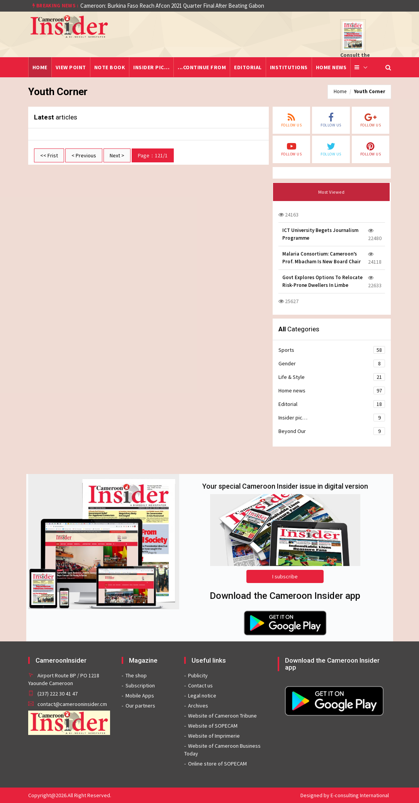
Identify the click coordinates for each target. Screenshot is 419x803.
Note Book (110, 67)
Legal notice (202, 695)
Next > (117, 155)
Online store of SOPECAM (217, 763)
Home (39, 67)
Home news (331, 67)
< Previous (83, 155)
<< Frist (49, 155)
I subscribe (285, 576)
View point (71, 67)
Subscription (140, 685)
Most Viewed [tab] (331, 192)
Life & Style (331, 377)
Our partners (140, 705)
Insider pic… (151, 67)
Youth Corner (369, 91)
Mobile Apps (140, 695)
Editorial (248, 67)
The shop (136, 675)
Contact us (200, 685)
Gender (331, 363)
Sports (331, 350)
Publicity (198, 675)
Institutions (289, 67)
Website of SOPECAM (212, 725)
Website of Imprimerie (214, 735)
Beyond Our (331, 431)
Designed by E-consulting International (344, 795)
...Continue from (202, 67)
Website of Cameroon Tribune (222, 715)
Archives (198, 705)
